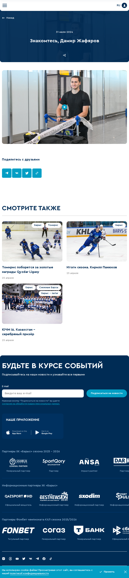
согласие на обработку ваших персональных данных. (31, 404)
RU (118, 5)
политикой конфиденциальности (29, 573)
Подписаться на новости (107, 393)
